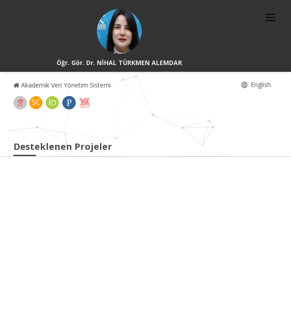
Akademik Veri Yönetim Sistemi (62, 85)
